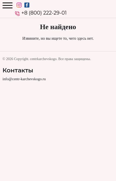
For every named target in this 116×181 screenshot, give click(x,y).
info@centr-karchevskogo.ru (24, 79)
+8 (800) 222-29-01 (44, 13)
